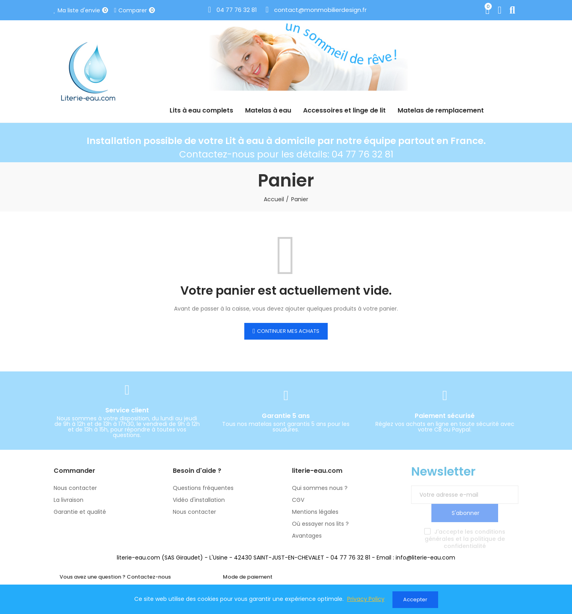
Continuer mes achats (288, 331)
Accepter (415, 599)
